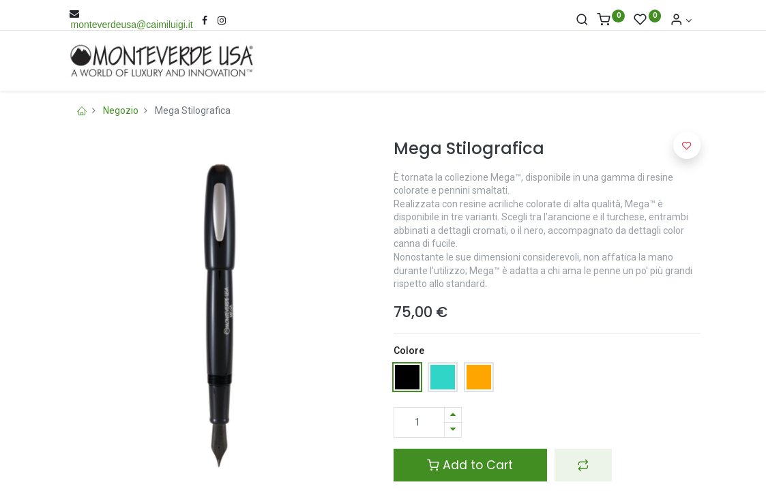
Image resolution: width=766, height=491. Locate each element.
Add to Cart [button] (470, 465)
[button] (583, 465)
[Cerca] (582, 20)
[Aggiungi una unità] (453, 415)
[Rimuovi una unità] (453, 430)
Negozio (120, 110)
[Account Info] (681, 20)
